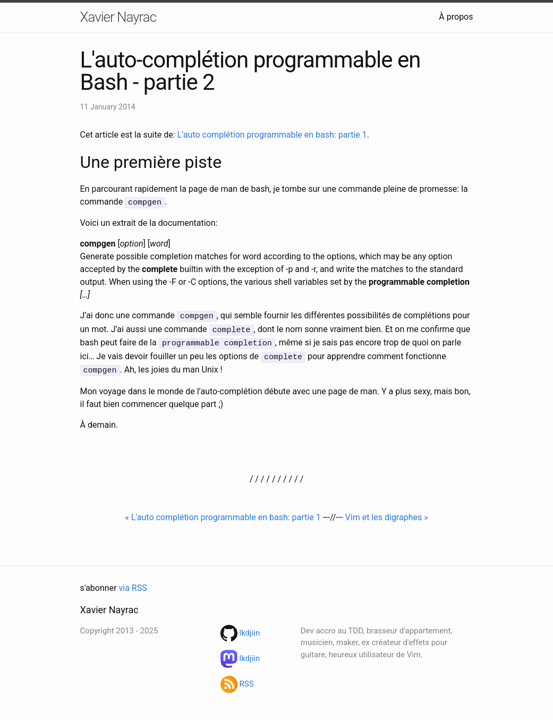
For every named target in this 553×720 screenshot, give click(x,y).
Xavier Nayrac (118, 17)
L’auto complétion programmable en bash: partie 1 (272, 135)
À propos (456, 17)
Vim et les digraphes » (386, 512)
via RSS (133, 583)
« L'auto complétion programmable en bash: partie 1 (222, 512)
